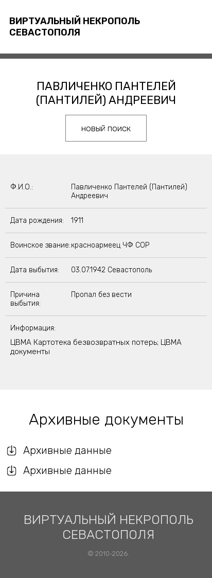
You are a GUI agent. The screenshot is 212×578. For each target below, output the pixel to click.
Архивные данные (67, 450)
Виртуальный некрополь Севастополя (74, 26)
